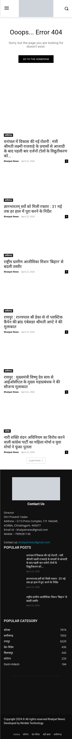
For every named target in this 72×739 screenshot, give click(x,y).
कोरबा (7, 431)
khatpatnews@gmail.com (34, 542)
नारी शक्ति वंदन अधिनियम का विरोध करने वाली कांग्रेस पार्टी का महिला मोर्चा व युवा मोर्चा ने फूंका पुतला (34, 442)
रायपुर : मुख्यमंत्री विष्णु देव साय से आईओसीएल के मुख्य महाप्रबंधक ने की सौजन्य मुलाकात (32, 382)
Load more (36, 460)
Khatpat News (11, 161)
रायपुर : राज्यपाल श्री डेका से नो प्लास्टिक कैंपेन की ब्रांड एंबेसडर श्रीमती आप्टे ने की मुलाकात (33, 322)
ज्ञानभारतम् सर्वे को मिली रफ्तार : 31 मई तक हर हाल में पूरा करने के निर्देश (33, 209)
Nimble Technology (32, 723)
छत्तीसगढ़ (8, 135)
